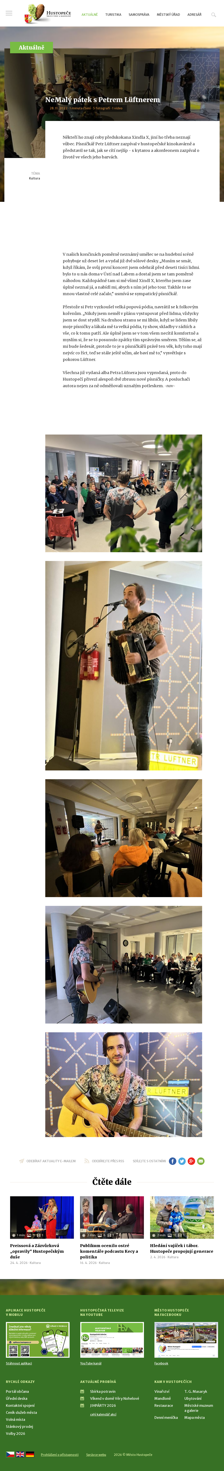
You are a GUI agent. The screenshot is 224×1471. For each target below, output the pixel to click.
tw (181, 1161)
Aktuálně (90, 15)
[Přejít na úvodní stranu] (47, 14)
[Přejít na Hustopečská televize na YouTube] (112, 1340)
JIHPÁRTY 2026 (103, 1405)
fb (172, 1161)
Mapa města (194, 1417)
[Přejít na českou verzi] (10, 1454)
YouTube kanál (91, 1363)
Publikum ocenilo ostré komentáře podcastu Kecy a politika (109, 1251)
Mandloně (162, 1398)
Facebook (161, 1363)
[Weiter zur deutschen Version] (30, 1454)
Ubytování (192, 1398)
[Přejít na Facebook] (186, 1340)
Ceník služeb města (21, 1412)
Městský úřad (168, 15)
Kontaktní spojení (20, 1405)
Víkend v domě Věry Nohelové (114, 1398)
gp (191, 1161)
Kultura (34, 178)
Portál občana (17, 1391)
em (200, 1161)
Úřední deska (16, 1398)
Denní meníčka (166, 1417)
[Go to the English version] (20, 1454)
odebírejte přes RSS (108, 1161)
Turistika (113, 15)
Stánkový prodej (19, 1426)
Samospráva (139, 15)
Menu (9, 13)
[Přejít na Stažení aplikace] (38, 1340)
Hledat (213, 14)
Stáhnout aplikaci (19, 1363)
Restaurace (163, 1405)
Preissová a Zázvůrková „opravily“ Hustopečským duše (37, 1251)
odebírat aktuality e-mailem (51, 1161)
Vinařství (161, 1391)
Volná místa (15, 1419)
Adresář (194, 15)
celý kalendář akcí (103, 1414)
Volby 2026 (15, 1433)
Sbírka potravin (103, 1391)
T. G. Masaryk (195, 1391)
